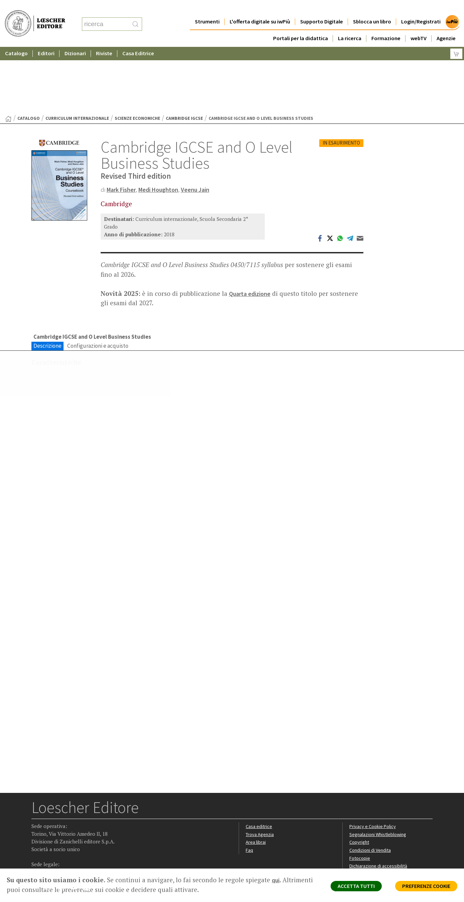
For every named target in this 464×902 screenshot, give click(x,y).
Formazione (385, 24)
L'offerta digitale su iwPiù (260, 8)
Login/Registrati (421, 8)
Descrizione (47, 281)
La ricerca (349, 24)
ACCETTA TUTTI (347, 887)
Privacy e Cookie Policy (373, 764)
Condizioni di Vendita (371, 788)
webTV (419, 24)
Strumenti (207, 8)
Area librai (256, 780)
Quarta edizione (251, 229)
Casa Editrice (138, 40)
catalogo (28, 53)
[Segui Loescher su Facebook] (37, 827)
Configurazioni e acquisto (97, 281)
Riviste (104, 40)
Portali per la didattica (300, 24)
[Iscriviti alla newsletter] (89, 826)
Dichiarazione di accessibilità (379, 804)
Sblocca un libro (372, 8)
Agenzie (446, 24)
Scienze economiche (137, 53)
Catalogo (16, 40)
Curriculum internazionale (77, 53)
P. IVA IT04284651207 (54, 853)
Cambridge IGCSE (184, 53)
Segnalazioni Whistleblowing (379, 772)
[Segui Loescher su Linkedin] (63, 827)
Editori (46, 40)
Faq (249, 788)
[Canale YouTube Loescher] (76, 827)
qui (276, 880)
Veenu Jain (202, 124)
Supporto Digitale (321, 8)
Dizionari (75, 40)
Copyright (359, 780)
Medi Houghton (163, 124)
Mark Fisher (123, 124)
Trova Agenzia (261, 772)
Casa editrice (259, 764)
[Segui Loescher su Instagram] (50, 827)
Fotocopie (360, 796)
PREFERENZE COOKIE (423, 887)
